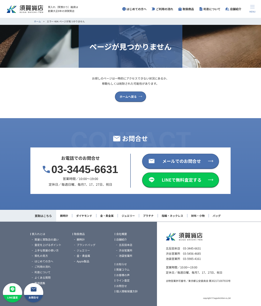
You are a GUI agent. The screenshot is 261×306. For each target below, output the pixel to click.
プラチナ (148, 216)
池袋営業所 (125, 255)
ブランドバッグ (86, 244)
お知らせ (121, 264)
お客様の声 (123, 275)
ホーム (37, 21)
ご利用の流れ (164, 9)
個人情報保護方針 (127, 291)
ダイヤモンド (84, 216)
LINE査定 (12, 297)
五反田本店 (125, 244)
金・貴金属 (107, 216)
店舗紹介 (235, 9)
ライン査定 (123, 280)
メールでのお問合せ (181, 161)
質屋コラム (123, 269)
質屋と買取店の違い (47, 239)
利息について (212, 9)
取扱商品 (188, 9)
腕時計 (64, 216)
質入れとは (38, 234)
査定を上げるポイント (48, 244)
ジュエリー (128, 216)
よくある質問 (43, 277)
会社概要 (121, 234)
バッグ (217, 216)
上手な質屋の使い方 (47, 250)
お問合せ (121, 285)
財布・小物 (198, 216)
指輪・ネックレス (172, 216)
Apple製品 (83, 261)
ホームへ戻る (128, 96)
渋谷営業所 (125, 250)
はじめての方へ (137, 9)
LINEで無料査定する (182, 180)
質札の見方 (41, 255)
